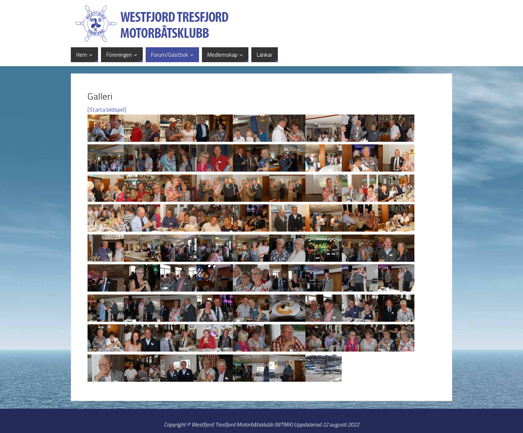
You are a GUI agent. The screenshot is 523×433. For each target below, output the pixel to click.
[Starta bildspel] (107, 109)
